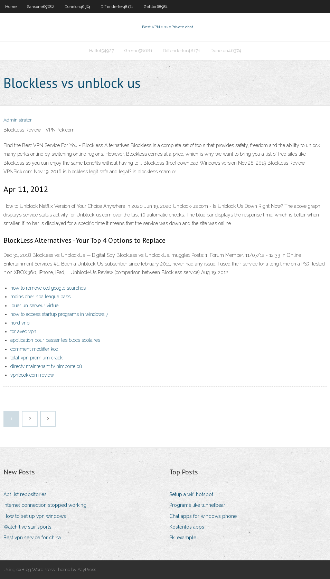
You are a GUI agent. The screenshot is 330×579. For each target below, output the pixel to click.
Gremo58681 (138, 50)
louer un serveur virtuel (35, 305)
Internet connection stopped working (44, 505)
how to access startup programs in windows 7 (59, 314)
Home (11, 6)
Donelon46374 (77, 6)
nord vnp (19, 323)
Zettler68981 (155, 6)
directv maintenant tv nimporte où (46, 366)
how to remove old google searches (48, 288)
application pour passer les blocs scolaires (55, 340)
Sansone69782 (40, 6)
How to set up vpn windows (34, 516)
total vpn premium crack (36, 357)
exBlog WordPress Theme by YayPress (56, 569)
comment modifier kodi (34, 349)
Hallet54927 (101, 50)
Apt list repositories (25, 494)
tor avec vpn (23, 331)
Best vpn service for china (32, 537)
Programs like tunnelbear (197, 505)
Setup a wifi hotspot (191, 494)
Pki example (182, 537)
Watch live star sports (27, 527)
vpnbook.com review (32, 375)
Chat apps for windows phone (203, 516)
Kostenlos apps (186, 527)
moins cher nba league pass (40, 296)
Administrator (17, 120)
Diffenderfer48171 (117, 6)
